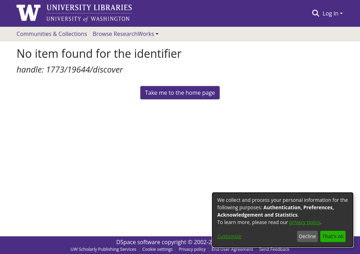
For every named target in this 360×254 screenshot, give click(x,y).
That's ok (333, 236)
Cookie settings (157, 249)
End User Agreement (232, 249)
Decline (307, 236)
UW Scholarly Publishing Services (103, 249)
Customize (229, 236)
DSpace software (138, 242)
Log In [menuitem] (331, 13)
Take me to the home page (180, 93)
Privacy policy (192, 249)
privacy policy (304, 222)
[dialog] (282, 220)
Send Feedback (274, 249)
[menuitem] (126, 34)
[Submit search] (315, 13)
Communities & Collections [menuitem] (52, 34)
